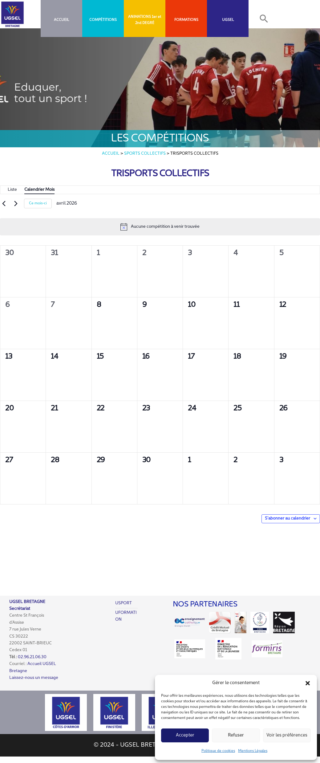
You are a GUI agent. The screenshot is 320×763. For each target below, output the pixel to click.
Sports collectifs (145, 153)
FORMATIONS (186, 20)
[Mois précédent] (3, 203)
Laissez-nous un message (33, 677)
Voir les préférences (286, 735)
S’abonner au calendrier (287, 518)
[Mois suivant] (15, 203)
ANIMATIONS (139, 17)
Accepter (185, 735)
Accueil (61, 20)
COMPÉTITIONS (103, 20)
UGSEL (228, 20)
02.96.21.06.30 (32, 657)
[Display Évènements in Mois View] (39, 190)
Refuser (236, 735)
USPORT (123, 603)
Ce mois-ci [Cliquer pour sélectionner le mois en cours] (38, 203)
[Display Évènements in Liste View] (12, 190)
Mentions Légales (252, 751)
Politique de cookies (218, 751)
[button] (308, 683)
